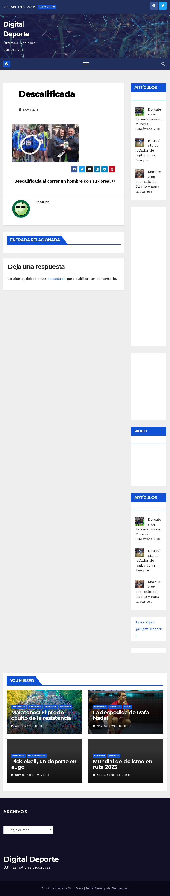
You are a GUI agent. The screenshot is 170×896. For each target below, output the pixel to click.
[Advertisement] (152, 275)
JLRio (45, 202)
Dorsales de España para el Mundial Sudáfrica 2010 (148, 119)
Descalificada (47, 94)
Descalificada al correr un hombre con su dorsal (64, 181)
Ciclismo (99, 755)
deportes (51, 706)
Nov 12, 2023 (24, 775)
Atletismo (18, 706)
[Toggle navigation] (86, 64)
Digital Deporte (31, 859)
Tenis (127, 706)
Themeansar (120, 888)
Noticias (65, 706)
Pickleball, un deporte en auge (44, 764)
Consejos (35, 706)
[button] (163, 64)
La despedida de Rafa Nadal (121, 715)
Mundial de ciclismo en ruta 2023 (122, 764)
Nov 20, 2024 (106, 726)
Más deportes (37, 755)
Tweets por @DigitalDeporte (148, 629)
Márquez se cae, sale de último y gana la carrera (148, 181)
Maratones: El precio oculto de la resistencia (41, 715)
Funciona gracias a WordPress (62, 888)
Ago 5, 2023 (105, 775)
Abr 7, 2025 (23, 726)
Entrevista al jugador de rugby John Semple (147, 150)
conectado (56, 279)
